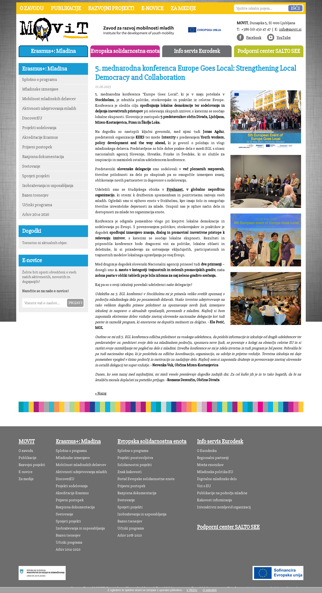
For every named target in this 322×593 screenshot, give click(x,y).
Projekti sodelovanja (39, 127)
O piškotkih (210, 590)
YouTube (284, 37)
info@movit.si (290, 29)
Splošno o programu (39, 79)
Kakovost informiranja (214, 500)
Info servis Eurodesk (197, 51)
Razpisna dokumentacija (43, 156)
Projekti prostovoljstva (135, 457)
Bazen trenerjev (35, 195)
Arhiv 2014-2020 (35, 214)
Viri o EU (204, 486)
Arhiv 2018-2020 (129, 535)
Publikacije (66, 8)
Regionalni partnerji (213, 457)
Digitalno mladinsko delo (217, 479)
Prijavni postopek (37, 147)
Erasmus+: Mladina (53, 51)
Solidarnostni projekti (134, 465)
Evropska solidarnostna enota (125, 51)
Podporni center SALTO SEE (268, 51)
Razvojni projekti (111, 8)
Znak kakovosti (129, 472)
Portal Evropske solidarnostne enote (146, 479)
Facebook (253, 37)
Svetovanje (31, 166)
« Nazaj (100, 393)
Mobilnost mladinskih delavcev (49, 98)
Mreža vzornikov (210, 465)
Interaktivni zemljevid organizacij (224, 507)
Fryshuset (175, 189)
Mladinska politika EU (215, 472)
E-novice (152, 8)
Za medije (183, 8)
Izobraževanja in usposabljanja (47, 185)
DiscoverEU (32, 118)
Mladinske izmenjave (40, 89)
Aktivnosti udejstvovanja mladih (49, 108)
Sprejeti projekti (36, 176)
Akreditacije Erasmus (40, 137)
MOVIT (27, 441)
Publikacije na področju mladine (222, 493)
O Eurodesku (207, 450)
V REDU (192, 590)
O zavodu (32, 8)
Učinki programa (37, 204)
